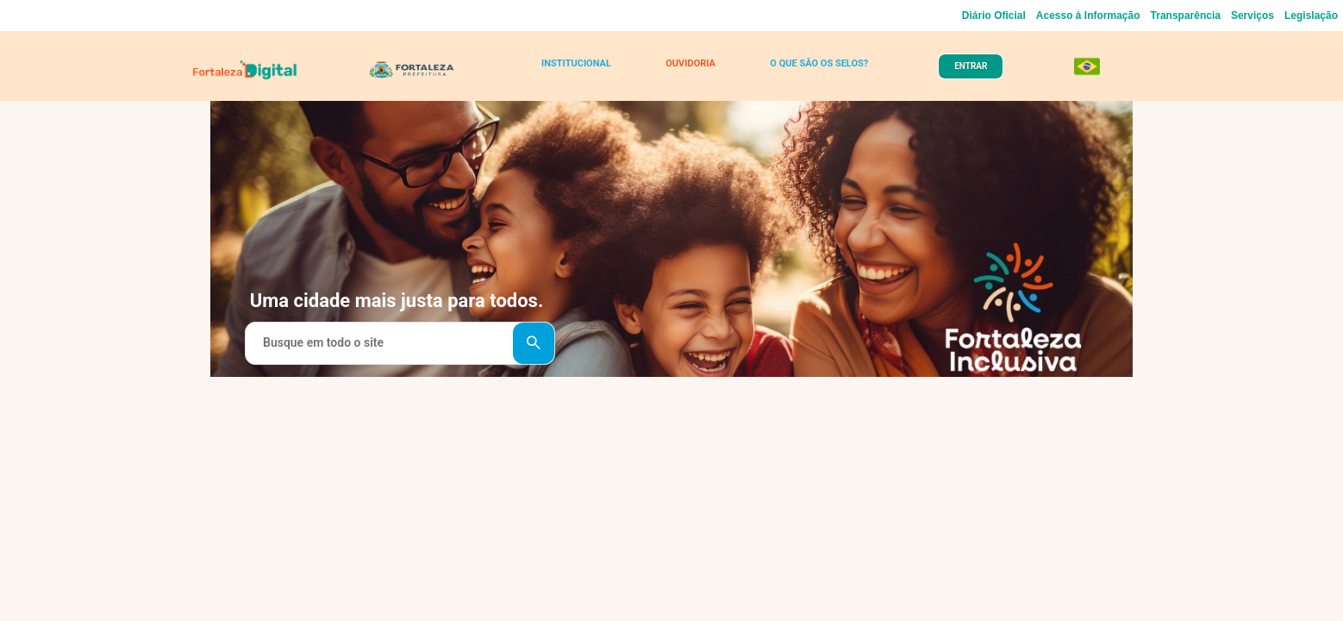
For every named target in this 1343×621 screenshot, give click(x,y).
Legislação (1311, 15)
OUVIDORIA (686, 71)
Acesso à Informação (1088, 15)
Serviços (1252, 15)
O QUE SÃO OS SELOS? (810, 71)
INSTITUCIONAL (580, 71)
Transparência (1186, 15)
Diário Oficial (994, 15)
